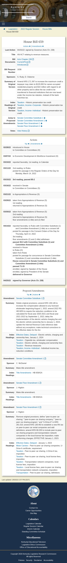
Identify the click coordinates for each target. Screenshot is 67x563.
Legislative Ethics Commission (33, 545)
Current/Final (23, 62)
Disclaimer (38, 560)
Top (27, 144)
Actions (27, 46)
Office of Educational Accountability (33, 547)
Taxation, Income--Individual (29, 111)
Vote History (23, 131)
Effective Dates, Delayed (26, 335)
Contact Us (33, 508)
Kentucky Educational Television (33, 542)
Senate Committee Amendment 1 (32, 121)
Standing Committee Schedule (33, 532)
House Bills (47, 29)
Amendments (38, 46)
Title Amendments (23, 373)
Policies (21, 560)
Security (29, 560)
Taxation (20, 102)
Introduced (22, 65)
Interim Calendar (33, 529)
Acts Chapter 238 (25, 59)
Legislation (13, 29)
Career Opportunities (33, 511)
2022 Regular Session (30, 29)
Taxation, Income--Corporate (29, 105)
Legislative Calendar (33, 524)
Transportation (22, 473)
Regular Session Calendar (33, 526)
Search (29, 18)
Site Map (33, 513)
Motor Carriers (22, 446)
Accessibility (48, 560)
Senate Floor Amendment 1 (29, 123)
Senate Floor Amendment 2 (29, 126)
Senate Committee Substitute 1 (31, 118)
